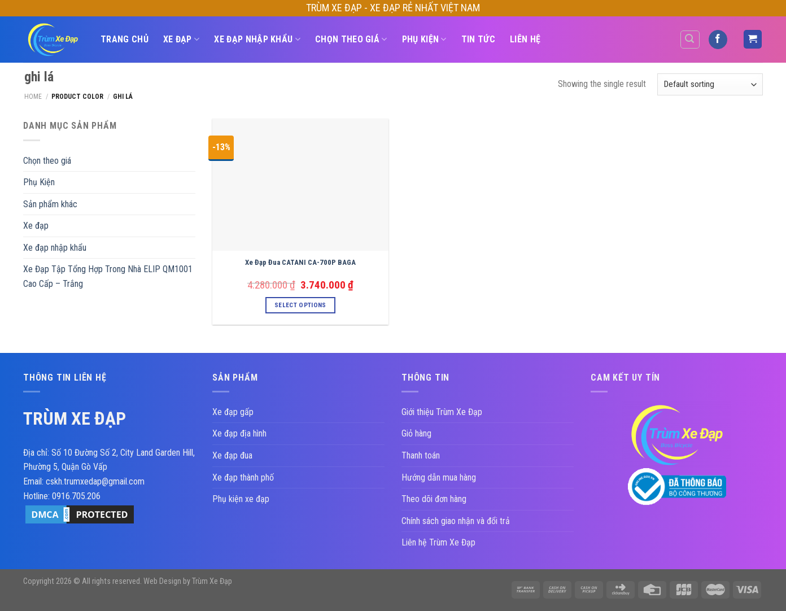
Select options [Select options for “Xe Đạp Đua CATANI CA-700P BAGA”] (300, 305)
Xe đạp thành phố (243, 477)
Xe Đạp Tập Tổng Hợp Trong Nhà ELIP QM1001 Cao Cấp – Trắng (108, 276)
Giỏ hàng (416, 433)
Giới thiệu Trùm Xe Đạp (441, 412)
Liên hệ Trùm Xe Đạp (438, 542)
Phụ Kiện (424, 39)
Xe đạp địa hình (239, 433)
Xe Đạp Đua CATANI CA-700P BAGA (300, 262)
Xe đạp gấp (233, 412)
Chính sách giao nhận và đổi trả (455, 521)
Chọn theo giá (351, 39)
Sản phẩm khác (50, 204)
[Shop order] (710, 84)
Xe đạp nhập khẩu (257, 39)
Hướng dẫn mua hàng (438, 477)
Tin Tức (478, 39)
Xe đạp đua (232, 455)
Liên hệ (525, 39)
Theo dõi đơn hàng (433, 499)
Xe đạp (181, 39)
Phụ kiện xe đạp (240, 499)
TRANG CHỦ (125, 39)
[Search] (690, 39)
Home (33, 97)
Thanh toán (420, 455)
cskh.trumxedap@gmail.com (95, 481)
